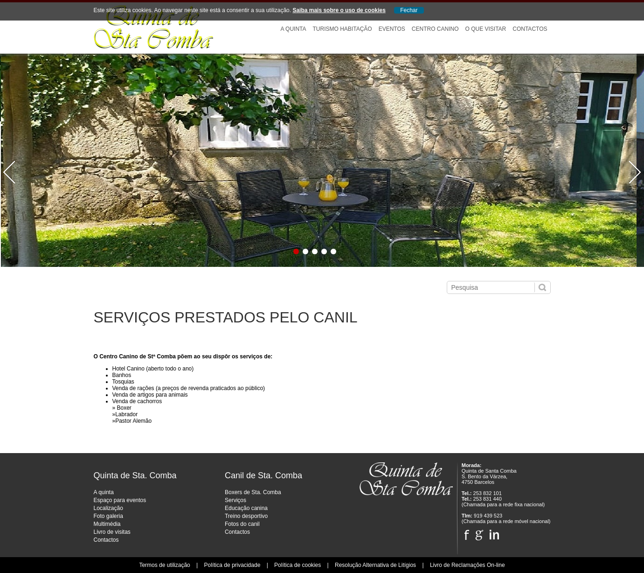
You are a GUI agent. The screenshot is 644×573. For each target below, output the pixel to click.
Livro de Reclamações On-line (467, 565)
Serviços (235, 500)
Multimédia (107, 524)
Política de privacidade (232, 565)
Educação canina (246, 508)
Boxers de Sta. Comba (253, 492)
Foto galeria (108, 516)
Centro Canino (435, 29)
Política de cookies (297, 565)
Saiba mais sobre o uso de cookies (338, 10)
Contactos (529, 29)
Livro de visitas (112, 532)
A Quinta (293, 29)
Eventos (392, 29)
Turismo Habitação (342, 29)
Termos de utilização (164, 565)
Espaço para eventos (120, 500)
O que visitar (485, 29)
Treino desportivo (246, 516)
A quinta (104, 492)
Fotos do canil (242, 524)
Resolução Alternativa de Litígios (375, 565)
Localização (108, 508)
